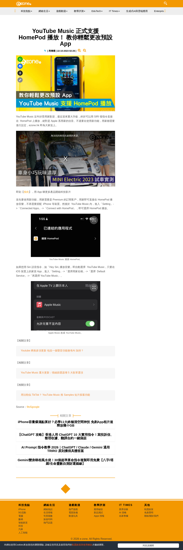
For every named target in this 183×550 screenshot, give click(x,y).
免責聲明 (148, 512)
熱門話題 (48, 522)
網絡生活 (49, 505)
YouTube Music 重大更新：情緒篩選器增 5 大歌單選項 (52, 372)
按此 (26, 192)
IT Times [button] (114, 11)
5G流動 (22, 512)
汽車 (20, 529)
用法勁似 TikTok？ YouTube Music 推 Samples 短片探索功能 (55, 394)
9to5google (33, 407)
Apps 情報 (99, 516)
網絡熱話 (48, 509)
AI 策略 (122, 512)
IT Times (126, 505)
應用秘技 (98, 509)
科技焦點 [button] (26, 11)
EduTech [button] (97, 11)
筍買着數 (48, 516)
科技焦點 (24, 505)
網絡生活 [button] (44, 11)
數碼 (20, 519)
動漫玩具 (73, 516)
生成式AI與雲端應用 (137, 11)
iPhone (22, 509)
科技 (20, 526)
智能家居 (22, 522)
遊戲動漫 (74, 505)
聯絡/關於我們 (151, 516)
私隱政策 (148, 509)
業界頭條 (123, 509)
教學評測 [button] (79, 11)
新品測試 (98, 512)
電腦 (20, 516)
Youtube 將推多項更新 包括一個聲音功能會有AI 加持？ (52, 350)
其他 (147, 505)
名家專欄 (123, 516)
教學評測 (99, 505)
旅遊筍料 (48, 519)
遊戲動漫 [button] (61, 11)
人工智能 (22, 532)
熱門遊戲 (73, 509)
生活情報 (48, 512)
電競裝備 (73, 512)
